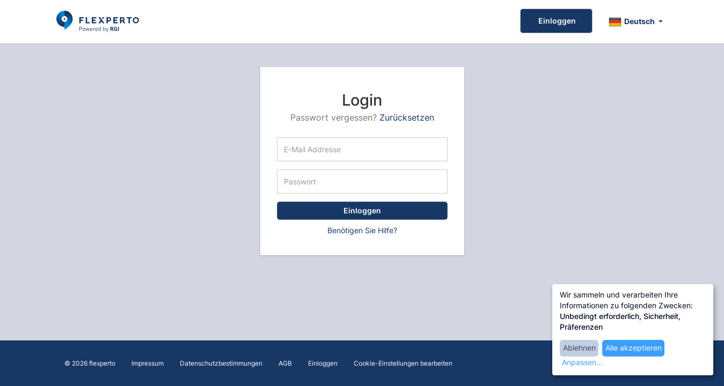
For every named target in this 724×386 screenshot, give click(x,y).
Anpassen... (582, 362)
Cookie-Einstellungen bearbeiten (403, 363)
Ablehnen (579, 347)
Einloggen (556, 20)
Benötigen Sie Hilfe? (362, 230)
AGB (285, 363)
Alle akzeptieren (633, 347)
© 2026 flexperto (89, 363)
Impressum (147, 363)
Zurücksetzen (406, 117)
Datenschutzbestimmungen (221, 363)
